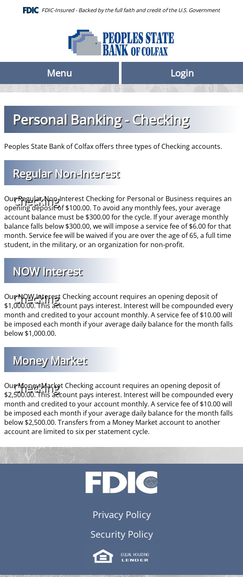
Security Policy (121, 534)
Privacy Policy (122, 514)
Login (182, 72)
